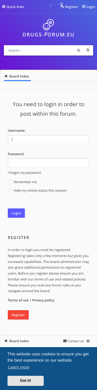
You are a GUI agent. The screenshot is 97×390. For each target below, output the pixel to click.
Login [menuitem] (90, 6)
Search (78, 50)
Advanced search (88, 50)
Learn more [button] (18, 367)
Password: (16, 154)
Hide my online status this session (37, 190)
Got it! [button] (25, 381)
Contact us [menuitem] (75, 341)
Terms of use (18, 300)
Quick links (15, 6)
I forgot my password (24, 172)
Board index (19, 341)
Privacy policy (43, 300)
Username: (16, 130)
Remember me (22, 182)
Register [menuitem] (71, 6)
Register (18, 315)
